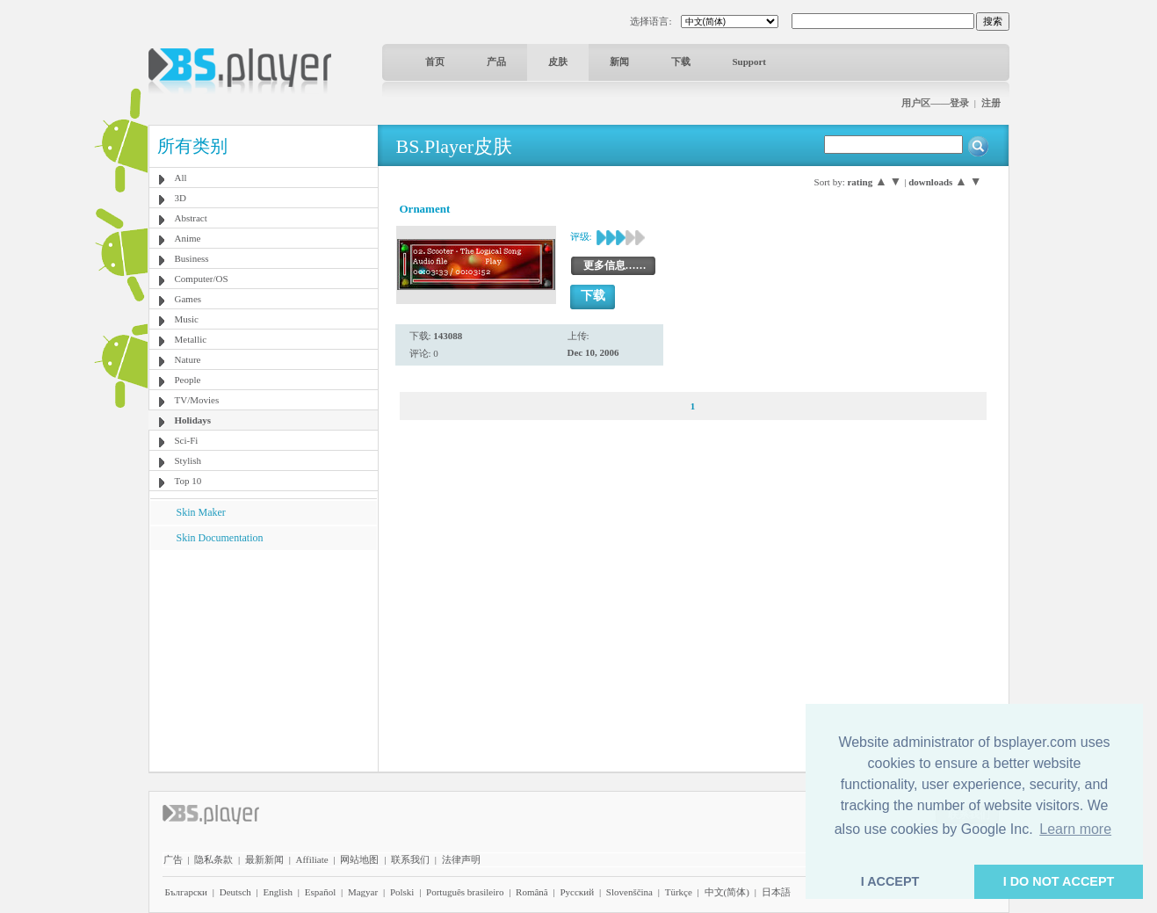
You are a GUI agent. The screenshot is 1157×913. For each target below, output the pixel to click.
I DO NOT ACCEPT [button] (1059, 881)
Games (188, 298)
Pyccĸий (577, 892)
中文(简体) (727, 892)
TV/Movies (197, 400)
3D (180, 197)
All (181, 177)
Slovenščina (629, 892)
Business (192, 258)
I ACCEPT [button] (890, 881)
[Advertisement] (262, 660)
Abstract (191, 218)
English (278, 892)
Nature (188, 359)
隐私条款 (213, 859)
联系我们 (410, 859)
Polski (402, 892)
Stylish (188, 460)
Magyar (363, 892)
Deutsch (235, 892)
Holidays (193, 420)
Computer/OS (201, 278)
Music (187, 319)
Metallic (191, 339)
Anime (188, 238)
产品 (496, 61)
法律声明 (461, 859)
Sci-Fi (187, 440)
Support (750, 61)
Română (532, 892)
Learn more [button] (1075, 829)
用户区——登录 (935, 103)
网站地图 (359, 859)
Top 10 (188, 480)
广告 (173, 859)
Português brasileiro (464, 892)
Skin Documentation (220, 538)
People (188, 379)
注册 (991, 103)
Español (320, 892)
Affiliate (312, 859)
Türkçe (678, 892)
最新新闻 (264, 859)
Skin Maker (201, 512)
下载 (681, 61)
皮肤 (558, 61)
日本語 (776, 892)
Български (186, 892)
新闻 (619, 61)
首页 (435, 61)
